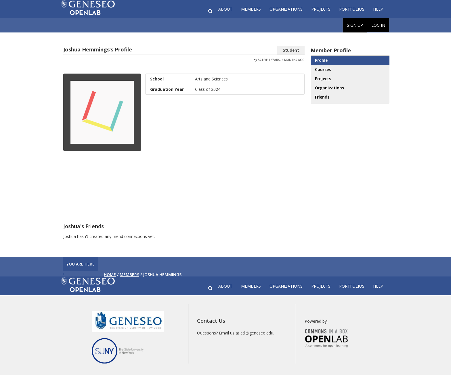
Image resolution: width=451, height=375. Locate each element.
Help (378, 9)
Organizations (286, 9)
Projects (320, 9)
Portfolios (351, 9)
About (225, 9)
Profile (321, 60)
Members (251, 9)
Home (110, 274)
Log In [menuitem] (378, 25)
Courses (323, 69)
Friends (322, 97)
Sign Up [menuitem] (355, 25)
